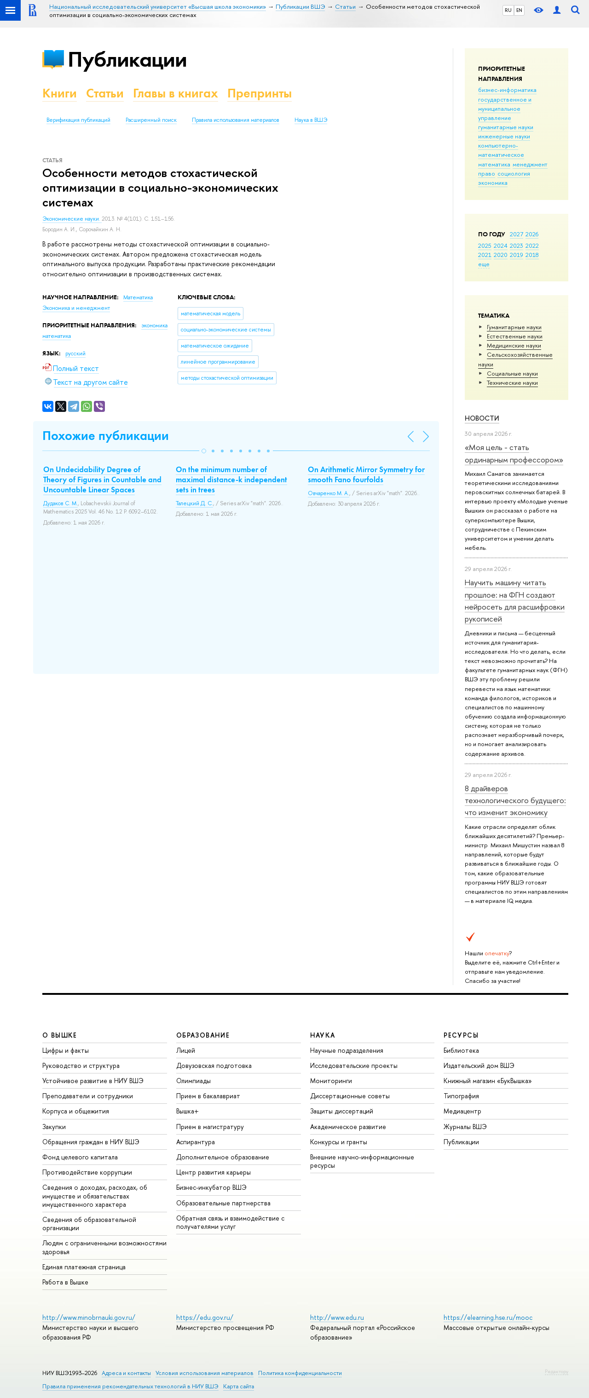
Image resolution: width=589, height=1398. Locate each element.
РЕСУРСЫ (461, 1035)
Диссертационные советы (350, 1095)
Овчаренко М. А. (328, 493)
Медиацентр (462, 1111)
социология (513, 173)
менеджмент (530, 164)
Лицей (185, 1050)
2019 (516, 255)
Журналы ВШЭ (465, 1126)
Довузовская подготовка (214, 1065)
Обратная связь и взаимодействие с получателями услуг (230, 1222)
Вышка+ (187, 1111)
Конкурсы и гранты (338, 1141)
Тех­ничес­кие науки (512, 382)
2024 (501, 245)
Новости (482, 418)
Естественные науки (515, 336)
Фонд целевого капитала (80, 1157)
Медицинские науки (514, 345)
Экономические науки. (72, 219)
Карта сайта (238, 1386)
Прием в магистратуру (210, 1126)
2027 (516, 234)
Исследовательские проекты (354, 1065)
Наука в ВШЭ (310, 120)
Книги (59, 93)
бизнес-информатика (507, 90)
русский (75, 353)
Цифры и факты (65, 1050)
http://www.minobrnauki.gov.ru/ (88, 1317)
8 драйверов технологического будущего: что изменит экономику (515, 800)
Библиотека (461, 1050)
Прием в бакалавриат (208, 1095)
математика (494, 164)
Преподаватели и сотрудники (87, 1095)
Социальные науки (512, 373)
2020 (501, 255)
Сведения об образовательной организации (89, 1223)
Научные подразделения (346, 1050)
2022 (532, 245)
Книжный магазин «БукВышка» (488, 1080)
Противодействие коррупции (87, 1172)
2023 (516, 245)
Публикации (127, 59)
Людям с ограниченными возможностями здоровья (104, 1246)
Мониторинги (331, 1080)
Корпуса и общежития (75, 1111)
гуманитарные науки (505, 127)
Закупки (54, 1126)
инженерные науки (504, 136)
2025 (484, 245)
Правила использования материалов (235, 120)
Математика (138, 297)
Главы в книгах (175, 93)
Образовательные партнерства (223, 1202)
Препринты (259, 93)
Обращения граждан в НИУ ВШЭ (90, 1141)
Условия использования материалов (205, 1373)
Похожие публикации (105, 436)
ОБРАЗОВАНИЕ (203, 1035)
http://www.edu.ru (337, 1317)
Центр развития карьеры (213, 1172)
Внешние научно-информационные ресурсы (362, 1161)
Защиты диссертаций (341, 1111)
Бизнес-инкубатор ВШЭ (211, 1187)
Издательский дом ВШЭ (479, 1065)
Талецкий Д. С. (194, 503)
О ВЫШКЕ (59, 1035)
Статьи (105, 93)
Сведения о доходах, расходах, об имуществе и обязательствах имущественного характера (94, 1195)
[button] (203, 451)
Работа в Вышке (65, 1282)
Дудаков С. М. (60, 503)
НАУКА (322, 1035)
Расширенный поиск (151, 120)
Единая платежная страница (84, 1266)
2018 (532, 255)
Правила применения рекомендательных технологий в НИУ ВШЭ (130, 1386)
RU (508, 10)
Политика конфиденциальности (300, 1373)
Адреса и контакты (126, 1373)
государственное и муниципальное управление (504, 108)
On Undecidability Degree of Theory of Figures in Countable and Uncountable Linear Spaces (102, 479)
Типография (461, 1095)
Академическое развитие (348, 1126)
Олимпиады (193, 1080)
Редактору (556, 1371)
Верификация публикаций (78, 120)
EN (519, 10)
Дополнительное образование (222, 1157)
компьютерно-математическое (501, 150)
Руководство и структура (81, 1065)
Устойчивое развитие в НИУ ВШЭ (93, 1080)
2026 (531, 234)
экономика (493, 182)
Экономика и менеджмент (76, 308)
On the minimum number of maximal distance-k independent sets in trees (231, 479)
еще (484, 264)
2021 (484, 255)
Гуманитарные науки (514, 327)
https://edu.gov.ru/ (204, 1317)
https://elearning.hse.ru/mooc (488, 1317)
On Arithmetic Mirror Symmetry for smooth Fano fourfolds (366, 474)
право (486, 173)
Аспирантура (195, 1141)
